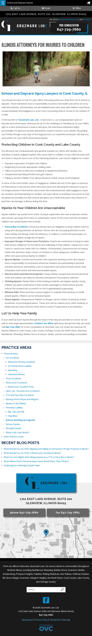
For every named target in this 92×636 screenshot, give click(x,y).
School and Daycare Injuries (20, 420)
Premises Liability (14, 407)
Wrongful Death (13, 428)
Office (77, 8)
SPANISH (87, 20)
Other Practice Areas (14, 436)
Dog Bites (12, 416)
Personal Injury (11, 353)
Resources (27, 620)
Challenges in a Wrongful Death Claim (22, 465)
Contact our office (43, 323)
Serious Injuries (13, 424)
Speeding (12, 370)
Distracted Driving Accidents (21, 362)
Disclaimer (55, 620)
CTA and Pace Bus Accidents (20, 395)
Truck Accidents (13, 378)
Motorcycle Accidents (16, 382)
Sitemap (66, 620)
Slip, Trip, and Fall (16, 412)
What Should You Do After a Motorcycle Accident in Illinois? (32, 453)
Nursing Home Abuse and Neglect (22, 399)
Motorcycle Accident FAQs (21, 387)
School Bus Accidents (16, 227)
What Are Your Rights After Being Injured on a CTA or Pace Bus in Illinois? (39, 457)
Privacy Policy (41, 620)
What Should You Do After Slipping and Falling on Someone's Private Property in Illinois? (46, 449)
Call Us (15, 8)
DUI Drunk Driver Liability (20, 366)
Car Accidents (12, 358)
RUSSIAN (62, 20)
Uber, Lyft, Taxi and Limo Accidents (23, 391)
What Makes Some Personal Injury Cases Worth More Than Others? (36, 461)
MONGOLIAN (72, 20)
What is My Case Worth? (18, 432)
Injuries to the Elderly (16, 403)
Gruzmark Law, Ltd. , (29, 120)
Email (46, 8)
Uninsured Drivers (16, 374)
